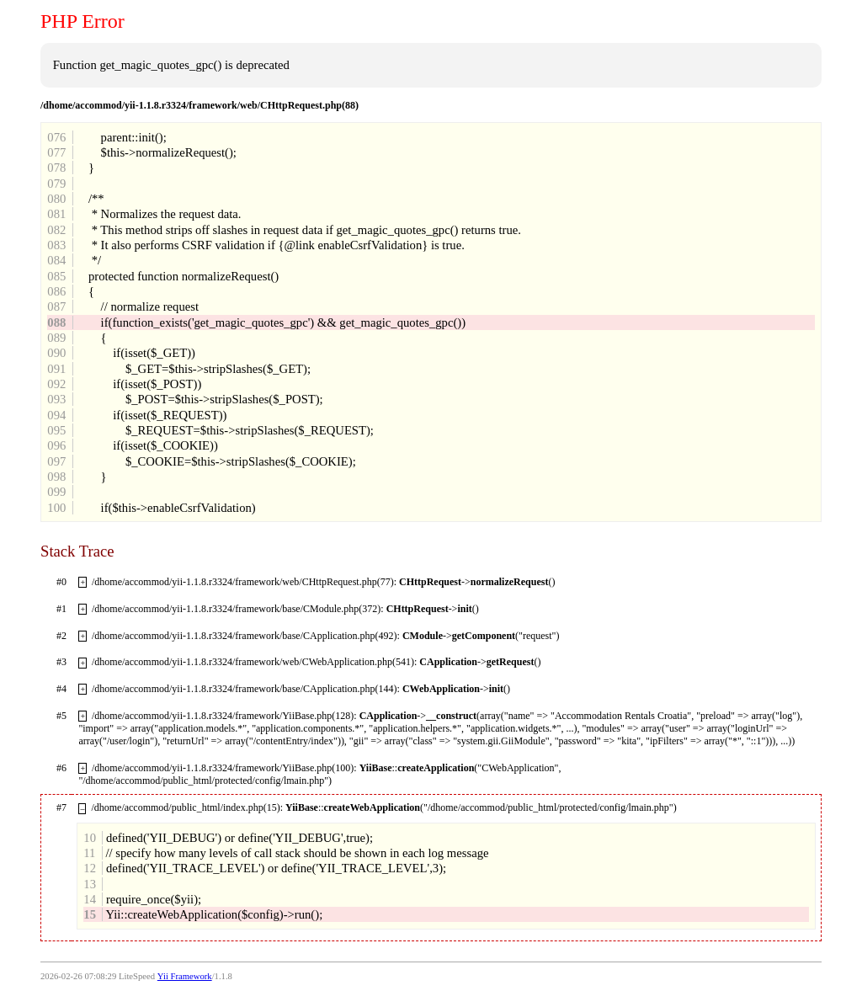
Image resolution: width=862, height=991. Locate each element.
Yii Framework (184, 976)
